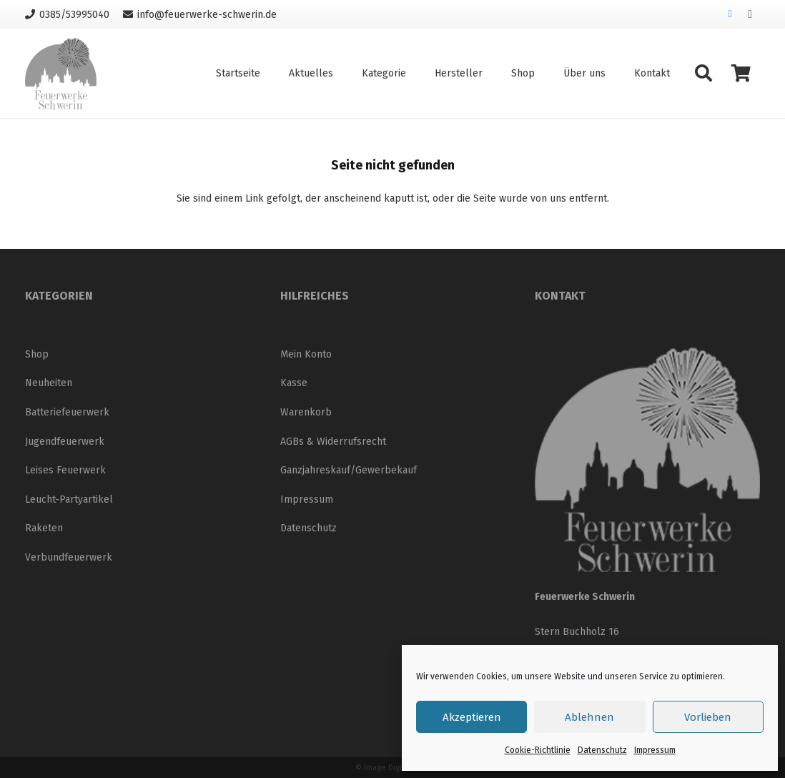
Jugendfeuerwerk (64, 441)
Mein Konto (306, 354)
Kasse (293, 383)
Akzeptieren (472, 717)
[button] (703, 73)
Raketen (44, 528)
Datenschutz (602, 750)
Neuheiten (48, 383)
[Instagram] (750, 14)
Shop (37, 354)
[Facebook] (730, 14)
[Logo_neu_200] (61, 73)
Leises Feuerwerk (65, 470)
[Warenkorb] (741, 73)
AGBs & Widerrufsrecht (333, 441)
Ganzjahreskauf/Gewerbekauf (348, 470)
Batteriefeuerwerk (67, 412)
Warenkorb (306, 412)
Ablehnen (589, 717)
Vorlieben (707, 717)
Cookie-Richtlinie (538, 750)
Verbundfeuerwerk (68, 557)
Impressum (655, 750)
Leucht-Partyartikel (69, 499)
